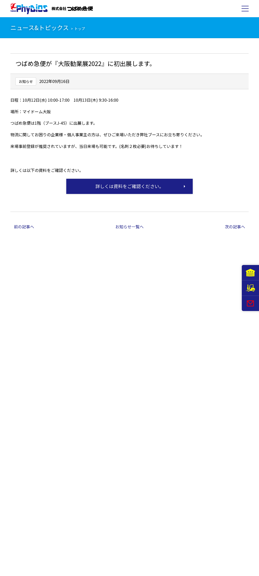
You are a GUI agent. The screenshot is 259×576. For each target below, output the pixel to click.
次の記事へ (235, 227)
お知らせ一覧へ (129, 227)
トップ (79, 28)
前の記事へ (24, 227)
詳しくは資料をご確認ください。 (129, 186)
